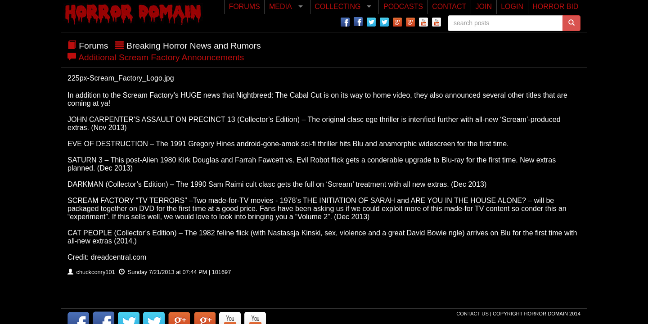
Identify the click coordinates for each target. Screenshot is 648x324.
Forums (93, 45)
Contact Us (473, 313)
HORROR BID (555, 6)
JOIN (484, 6)
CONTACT (449, 6)
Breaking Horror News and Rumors (193, 45)
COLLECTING (337, 6)
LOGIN (512, 6)
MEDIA (280, 6)
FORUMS (244, 6)
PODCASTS (403, 6)
